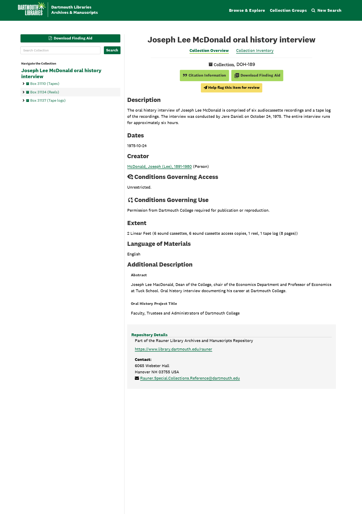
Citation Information (204, 75)
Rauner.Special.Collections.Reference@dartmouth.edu (190, 378)
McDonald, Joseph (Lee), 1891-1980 (159, 166)
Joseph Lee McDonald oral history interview (61, 74)
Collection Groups (288, 10)
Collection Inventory (255, 50)
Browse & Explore (247, 10)
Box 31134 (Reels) (44, 91)
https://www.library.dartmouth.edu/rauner (173, 349)
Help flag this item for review (231, 87)
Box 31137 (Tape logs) (48, 100)
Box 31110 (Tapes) (44, 83)
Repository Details (149, 334)
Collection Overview (209, 50)
